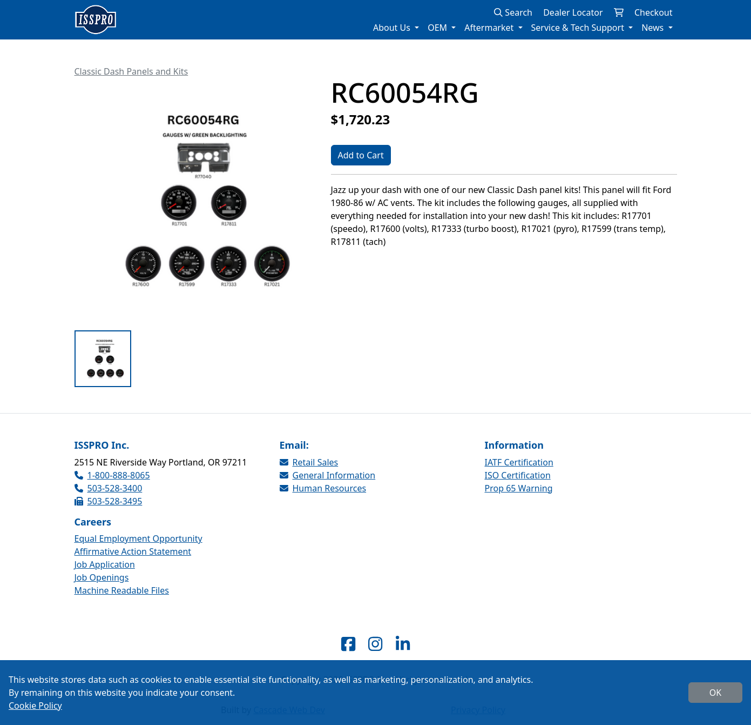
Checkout (653, 12)
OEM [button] (438, 28)
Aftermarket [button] (490, 28)
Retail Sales (309, 462)
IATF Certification (519, 462)
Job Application (105, 564)
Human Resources (323, 488)
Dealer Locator (573, 12)
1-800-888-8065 (112, 475)
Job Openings (102, 577)
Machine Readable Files (122, 590)
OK (715, 693)
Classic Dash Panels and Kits (131, 71)
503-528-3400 (109, 488)
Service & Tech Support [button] (579, 28)
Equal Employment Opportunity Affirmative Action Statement (138, 545)
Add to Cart (361, 155)
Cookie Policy (35, 705)
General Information (328, 475)
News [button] (653, 28)
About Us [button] (392, 28)
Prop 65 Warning (519, 488)
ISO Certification (518, 475)
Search (513, 12)
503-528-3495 (109, 501)
